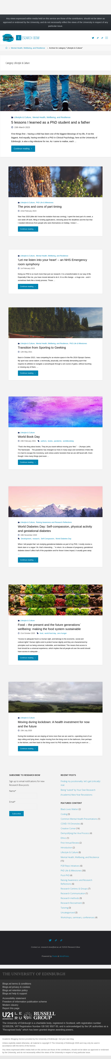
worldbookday (68, 441)
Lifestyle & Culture (22, 117)
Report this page (10, 1008)
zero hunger (62, 633)
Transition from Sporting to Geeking (42, 347)
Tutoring (64, 907)
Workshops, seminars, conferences (78, 917)
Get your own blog (66, 1039)
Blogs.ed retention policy (15, 990)
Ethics (63, 838)
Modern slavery (10, 1004)
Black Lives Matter (69, 809)
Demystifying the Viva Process (75, 833)
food (41, 633)
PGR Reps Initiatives (70, 865)
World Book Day (29, 436)
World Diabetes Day (63, 539)
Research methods (70, 898)
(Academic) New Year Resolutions (76, 794)
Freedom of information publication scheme (24, 1001)
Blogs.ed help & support (14, 993)
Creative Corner (68, 828)
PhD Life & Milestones (44, 203)
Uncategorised (68, 912)
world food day (50, 633)
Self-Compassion (47, 539)
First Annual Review (70, 842)
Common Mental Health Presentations (79, 819)
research (36, 539)
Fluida (54, 956)
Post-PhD (65, 875)
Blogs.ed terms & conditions (16, 983)
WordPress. (64, 956)
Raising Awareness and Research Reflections (54, 522)
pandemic (58, 441)
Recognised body (12, 1029)
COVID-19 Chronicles (70, 823)
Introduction (66, 847)
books (50, 441)
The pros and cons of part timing (40, 206)
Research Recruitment (71, 903)
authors (44, 441)
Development (26, 539)
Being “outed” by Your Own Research (78, 790)
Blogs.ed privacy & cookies (16, 986)
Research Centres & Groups (74, 888)
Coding (64, 814)
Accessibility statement (14, 998)
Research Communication (73, 893)
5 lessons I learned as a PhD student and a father (50, 122)
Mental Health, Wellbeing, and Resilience (28, 48)
